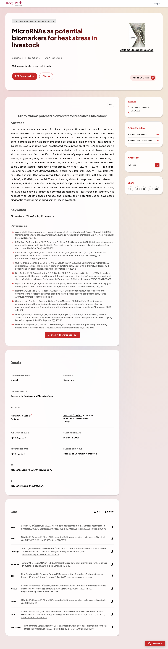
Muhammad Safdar (22, 66)
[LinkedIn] (143, 188)
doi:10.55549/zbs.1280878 (53, 540)
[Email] (156, 188)
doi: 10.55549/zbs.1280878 (80, 577)
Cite (46, 76)
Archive (132, 101)
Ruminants (47, 216)
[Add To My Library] (143, 77)
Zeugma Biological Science (136, 49)
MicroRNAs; (33, 216)
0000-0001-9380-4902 (75, 418)
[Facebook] (130, 188)
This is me (88, 415)
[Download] (157, 165)
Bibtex (109, 511)
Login (157, 3)
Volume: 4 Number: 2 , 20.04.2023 (141, 109)
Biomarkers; (18, 216)
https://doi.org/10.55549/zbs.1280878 (31, 469)
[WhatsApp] (150, 188)
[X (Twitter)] (137, 188)
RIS (97, 511)
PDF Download (24, 76)
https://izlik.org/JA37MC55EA (27, 485)
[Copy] (112, 527)
